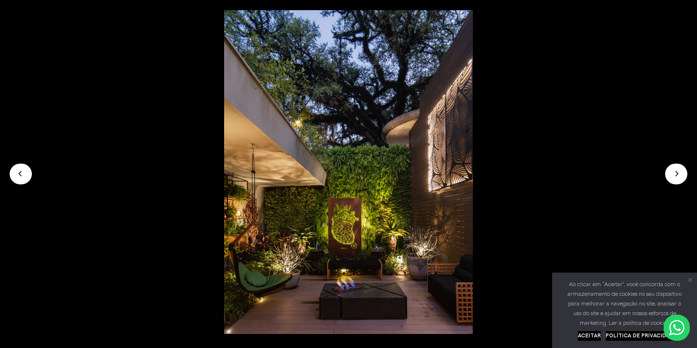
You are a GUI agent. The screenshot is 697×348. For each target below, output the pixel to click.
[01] (348, 332)
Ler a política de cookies (639, 323)
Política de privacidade (641, 336)
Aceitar (589, 336)
